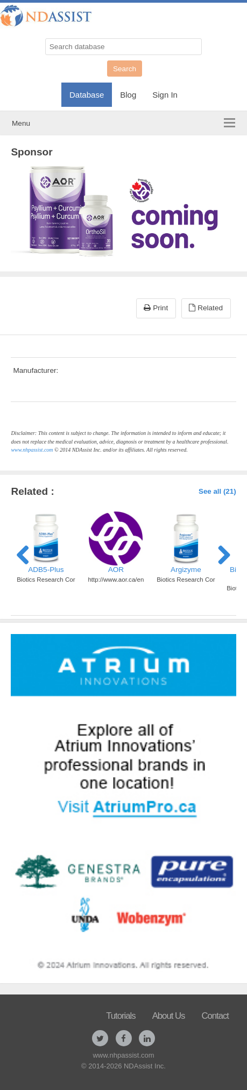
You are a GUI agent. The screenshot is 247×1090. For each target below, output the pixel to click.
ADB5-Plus (45, 570)
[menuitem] (86, 92)
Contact (215, 1016)
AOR (116, 570)
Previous (27, 553)
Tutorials (121, 1016)
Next (220, 553)
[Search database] (123, 46)
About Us (168, 1016)
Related (206, 308)
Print (156, 308)
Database (86, 94)
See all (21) (217, 491)
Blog (128, 94)
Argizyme (186, 570)
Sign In (165, 94)
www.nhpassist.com (32, 450)
